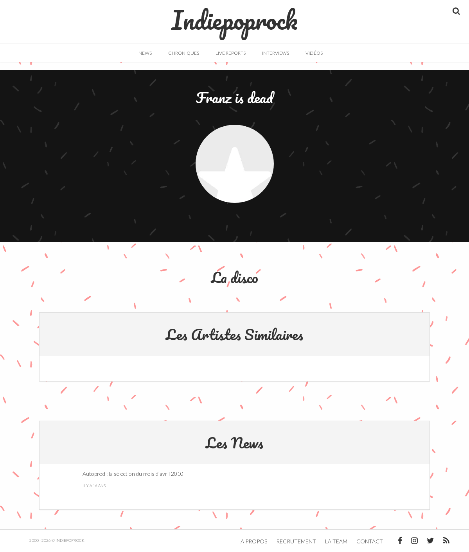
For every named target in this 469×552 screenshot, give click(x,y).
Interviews (275, 53)
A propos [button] (254, 541)
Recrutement (296, 541)
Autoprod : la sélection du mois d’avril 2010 (133, 473)
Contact (369, 541)
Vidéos (314, 53)
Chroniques (183, 53)
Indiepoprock (234, 16)
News (145, 53)
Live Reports (231, 53)
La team (336, 541)
